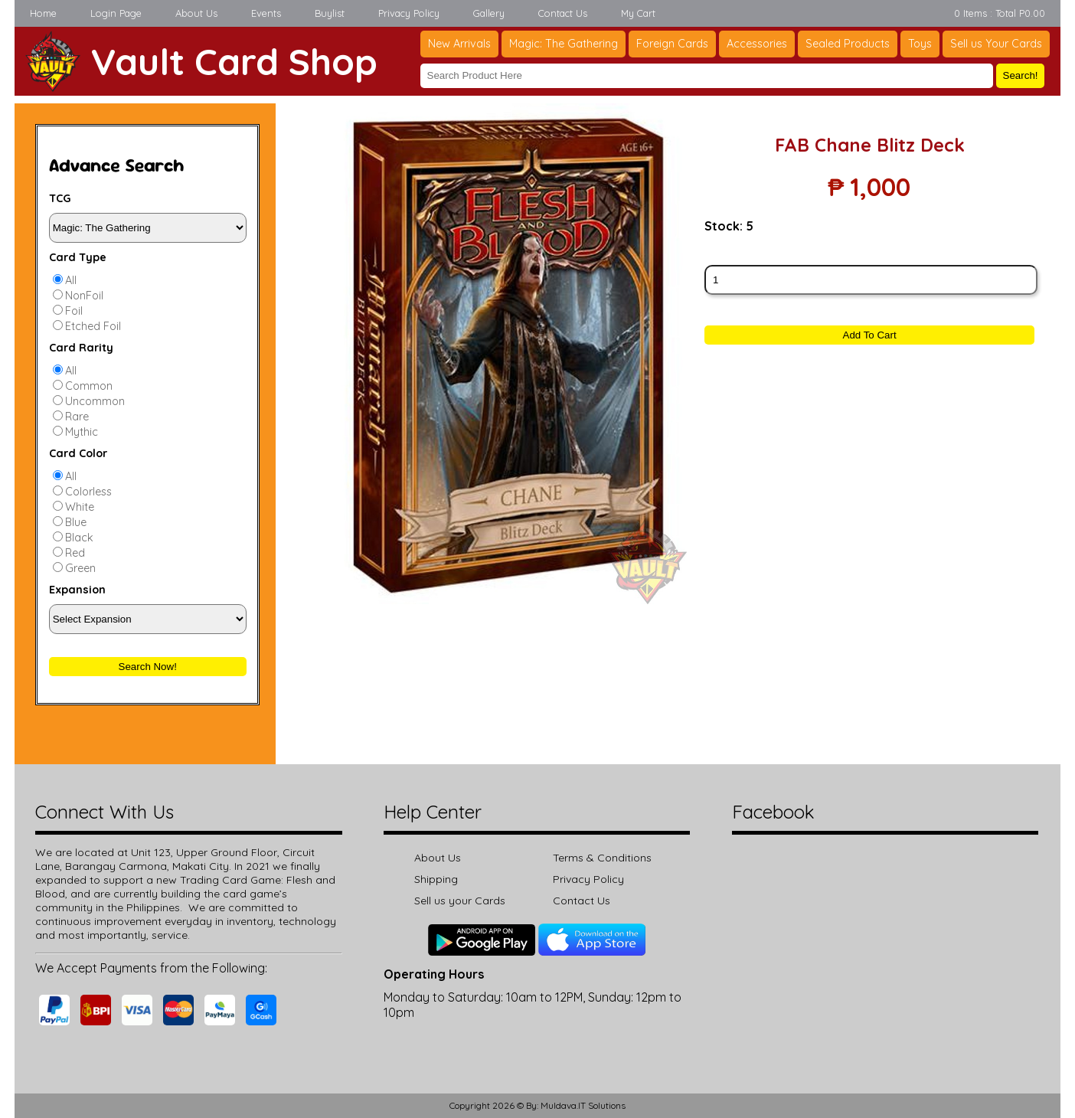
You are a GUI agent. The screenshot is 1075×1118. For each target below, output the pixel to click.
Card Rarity (81, 348)
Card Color (78, 453)
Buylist (330, 13)
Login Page (116, 13)
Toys (920, 44)
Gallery (489, 13)
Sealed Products (847, 44)
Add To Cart (870, 335)
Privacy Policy (408, 13)
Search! (1020, 75)
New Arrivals (459, 44)
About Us (196, 13)
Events (266, 13)
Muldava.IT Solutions (583, 1105)
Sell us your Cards (459, 900)
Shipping (436, 879)
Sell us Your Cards (996, 44)
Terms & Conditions (602, 858)
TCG (59, 198)
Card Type (77, 257)
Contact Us (562, 13)
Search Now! (148, 666)
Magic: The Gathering (563, 44)
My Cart (638, 13)
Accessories (757, 44)
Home (43, 13)
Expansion (77, 590)
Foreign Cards (672, 44)
